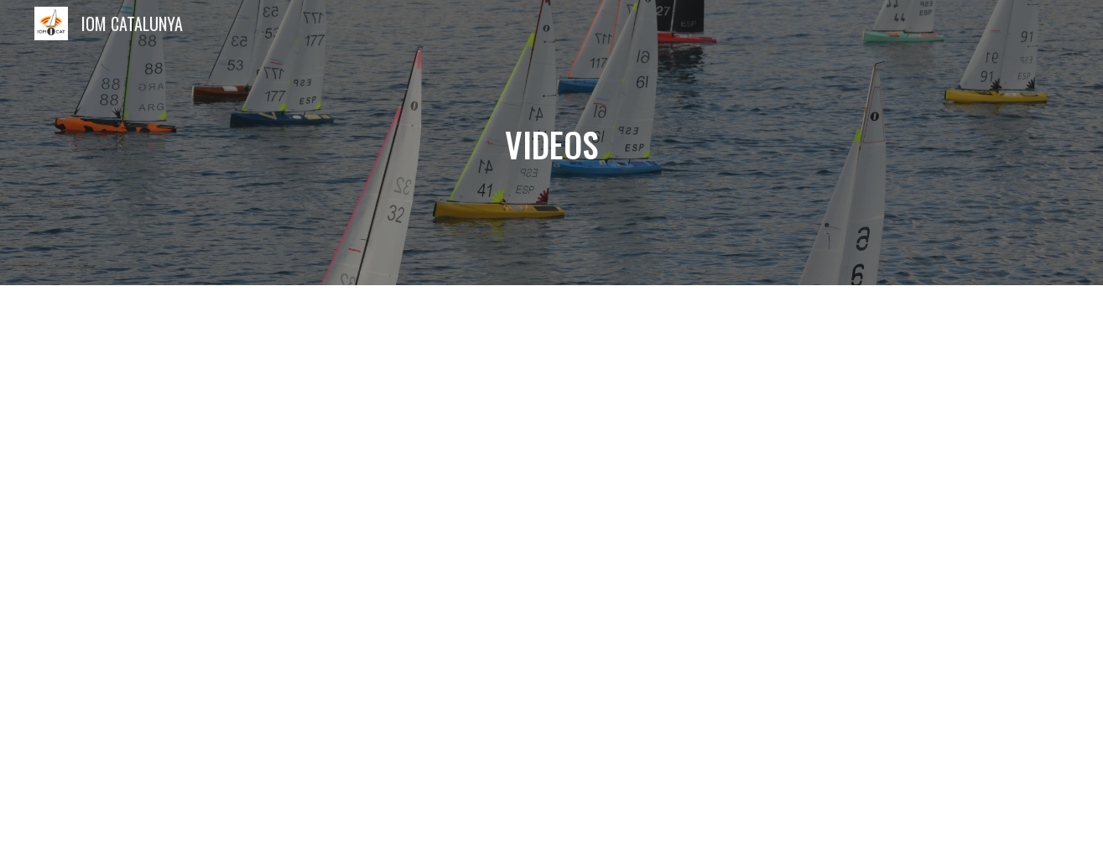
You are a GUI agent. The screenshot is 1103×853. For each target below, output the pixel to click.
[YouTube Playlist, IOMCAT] (551, 569)
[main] (552, 143)
